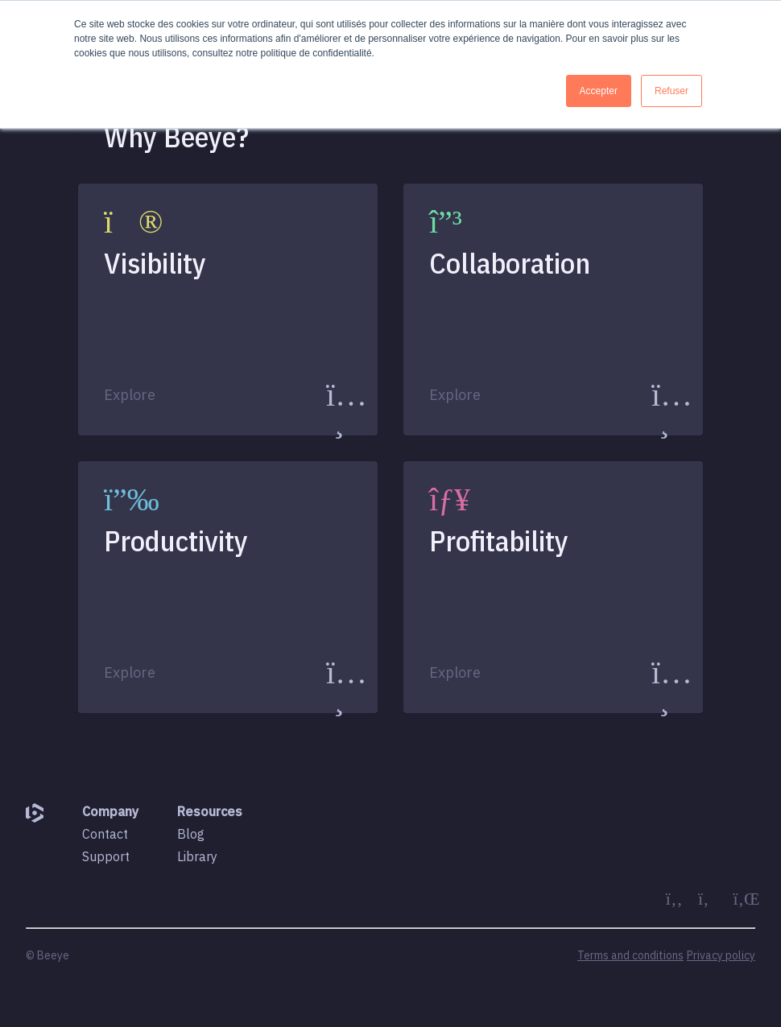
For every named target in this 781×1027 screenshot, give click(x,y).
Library (197, 856)
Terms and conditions (630, 955)
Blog (191, 834)
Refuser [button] (671, 91)
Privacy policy (721, 955)
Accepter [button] (599, 91)
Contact (105, 834)
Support (106, 856)
